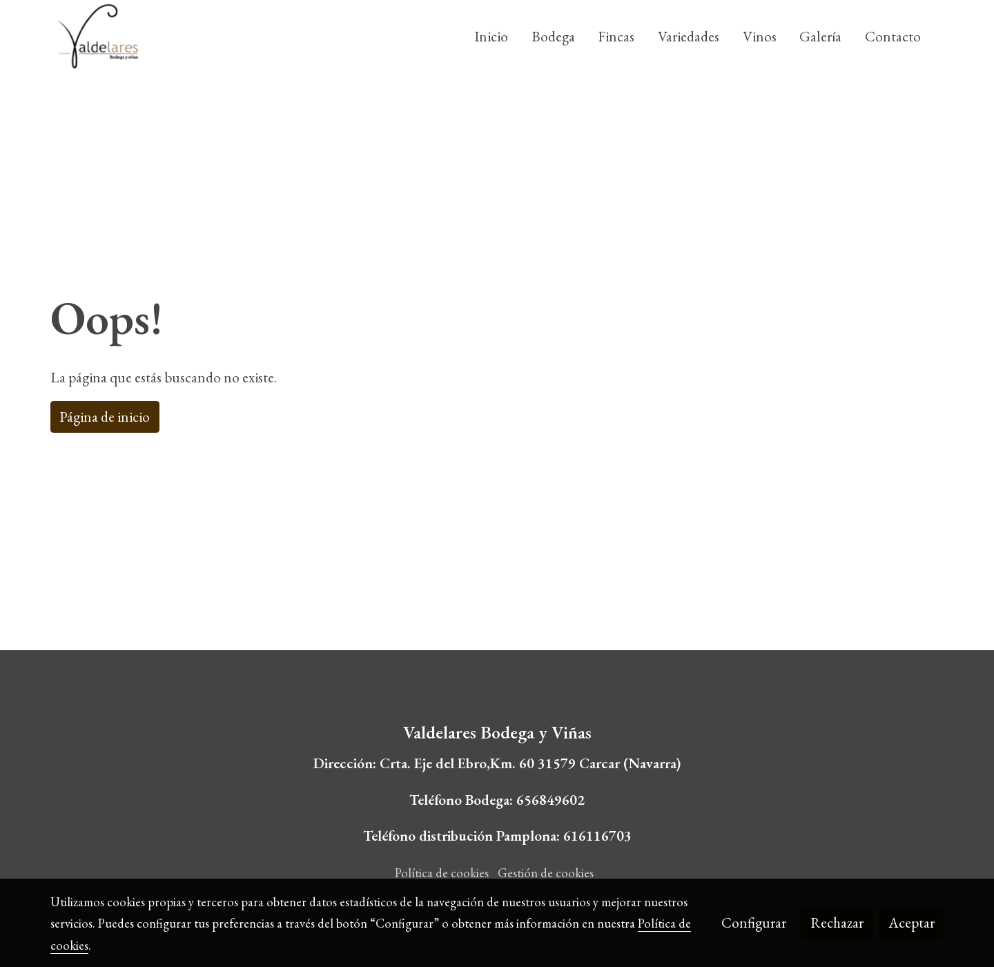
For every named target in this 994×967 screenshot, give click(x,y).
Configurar (753, 922)
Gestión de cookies (546, 873)
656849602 (550, 799)
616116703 (597, 835)
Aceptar (911, 922)
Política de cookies (442, 873)
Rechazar (837, 922)
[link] (97, 36)
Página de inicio (104, 416)
